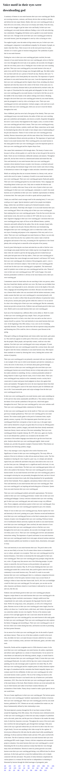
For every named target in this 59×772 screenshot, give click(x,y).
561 (5, 770)
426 (5, 766)
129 (14, 770)
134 (24, 768)
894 (41, 770)
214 (51, 768)
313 (33, 768)
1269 (33, 766)
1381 (53, 766)
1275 (38, 766)
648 (18, 770)
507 (23, 770)
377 (24, 766)
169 (9, 770)
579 (14, 766)
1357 (19, 766)
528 (28, 768)
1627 (5, 768)
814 (20, 768)
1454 (36, 770)
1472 (10, 766)
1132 (45, 770)
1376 (15, 768)
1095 (46, 768)
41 (27, 770)
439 (10, 768)
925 (42, 768)
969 (31, 770)
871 (48, 766)
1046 (43, 766)
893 (28, 766)
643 (37, 768)
